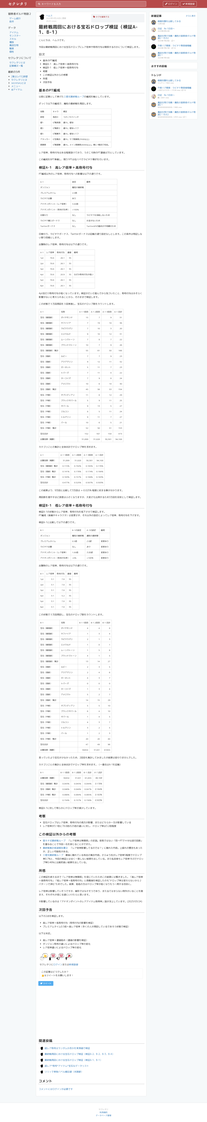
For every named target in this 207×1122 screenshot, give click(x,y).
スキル (12, 38)
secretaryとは (18, 82)
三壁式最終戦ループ (74, 96)
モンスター (15, 35)
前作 (11, 21)
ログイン (171, 3)
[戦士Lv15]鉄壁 (19, 76)
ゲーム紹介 (15, 18)
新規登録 (189, 3)
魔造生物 (13, 45)
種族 (11, 42)
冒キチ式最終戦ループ (54, 840)
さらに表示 (191, 15)
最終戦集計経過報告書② (55, 847)
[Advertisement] (91, 1011)
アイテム (13, 32)
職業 (11, 48)
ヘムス (49, 15)
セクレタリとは (17, 62)
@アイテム (16, 89)
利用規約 (103, 1112)
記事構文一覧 (16, 65)
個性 (11, 51)
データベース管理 (103, 1115)
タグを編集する (101, 16)
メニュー (15, 86)
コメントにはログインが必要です (56, 1089)
